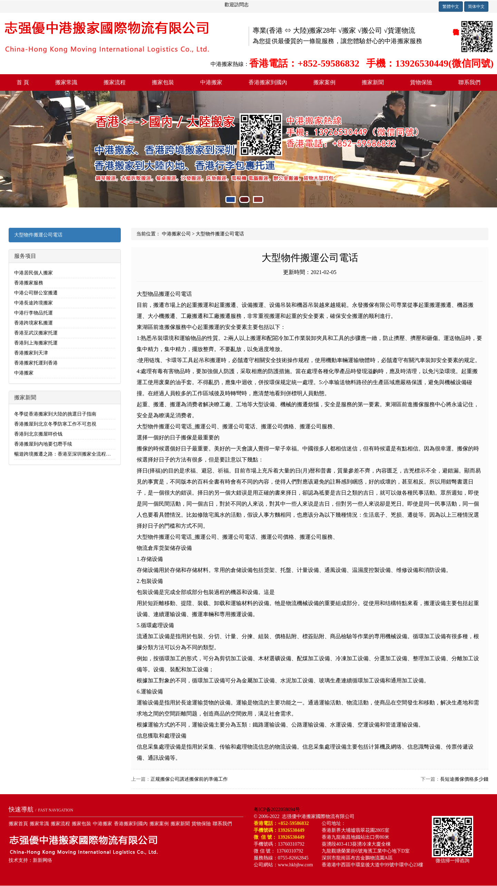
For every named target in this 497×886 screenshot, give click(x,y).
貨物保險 (421, 82)
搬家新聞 (373, 82)
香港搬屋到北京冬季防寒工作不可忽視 (55, 424)
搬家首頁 (18, 823)
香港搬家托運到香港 (36, 363)
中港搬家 (211, 82)
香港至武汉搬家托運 (36, 332)
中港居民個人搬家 (33, 272)
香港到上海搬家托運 (36, 342)
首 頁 (23, 82)
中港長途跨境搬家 (33, 302)
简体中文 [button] (476, 6)
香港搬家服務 (28, 282)
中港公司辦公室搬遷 (36, 292)
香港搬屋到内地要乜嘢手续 (43, 444)
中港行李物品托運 (33, 312)
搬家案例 (324, 82)
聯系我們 (469, 82)
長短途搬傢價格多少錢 (464, 779)
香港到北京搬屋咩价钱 (38, 434)
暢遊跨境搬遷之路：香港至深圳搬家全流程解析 (65, 454)
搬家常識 (66, 82)
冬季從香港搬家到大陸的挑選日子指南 (55, 414)
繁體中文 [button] (450, 6)
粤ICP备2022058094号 (277, 809)
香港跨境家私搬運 (33, 322)
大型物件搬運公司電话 (38, 234)
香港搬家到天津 (31, 353)
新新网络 (42, 860)
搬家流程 (115, 82)
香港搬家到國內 (267, 82)
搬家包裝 (163, 82)
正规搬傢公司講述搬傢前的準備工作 (189, 779)
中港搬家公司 (176, 233)
